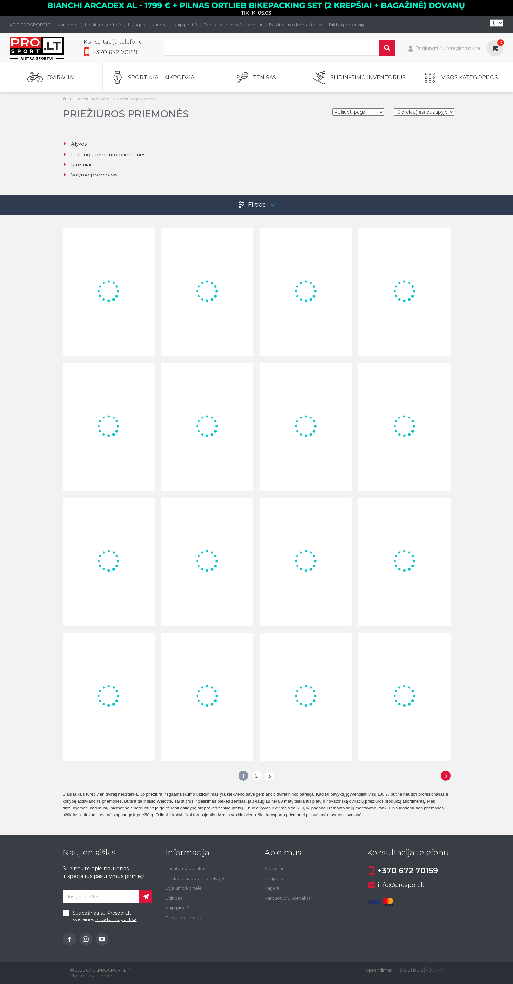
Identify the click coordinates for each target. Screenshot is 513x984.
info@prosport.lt (396, 885)
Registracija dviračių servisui (233, 24)
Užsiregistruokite (461, 48)
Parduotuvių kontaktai (295, 24)
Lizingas (136, 24)
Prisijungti (422, 49)
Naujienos (67, 24)
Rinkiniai (77, 164)
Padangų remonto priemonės (104, 154)
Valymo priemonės (90, 175)
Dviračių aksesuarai (91, 98)
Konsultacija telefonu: (114, 42)
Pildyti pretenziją (346, 24)
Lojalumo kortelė (103, 24)
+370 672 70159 (110, 52)
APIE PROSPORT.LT (30, 24)
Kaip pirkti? (185, 24)
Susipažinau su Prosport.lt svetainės (105, 916)
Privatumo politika (116, 919)
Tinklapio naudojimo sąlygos (195, 878)
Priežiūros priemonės (136, 98)
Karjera (159, 24)
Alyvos (75, 144)
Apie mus (274, 868)
